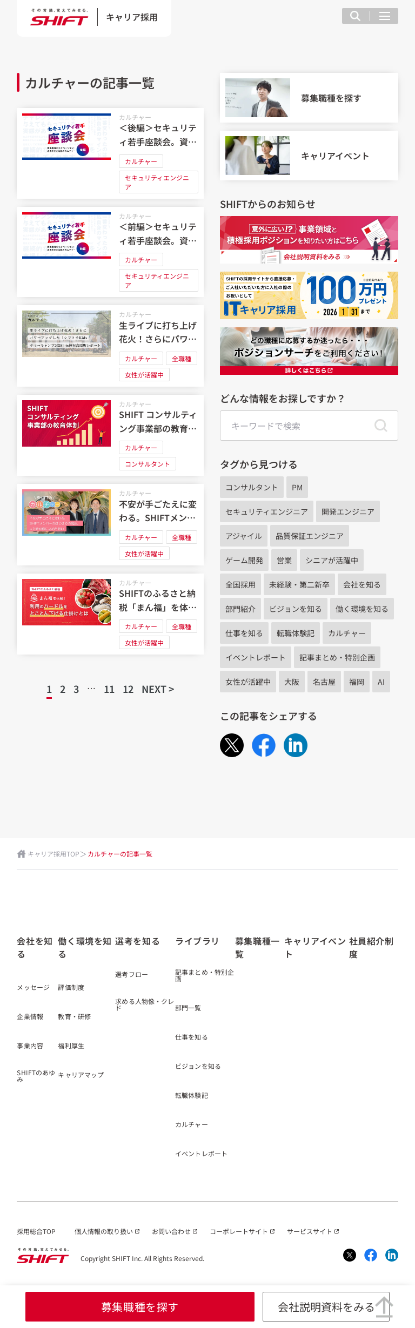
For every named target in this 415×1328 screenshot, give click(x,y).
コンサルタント (147, 463)
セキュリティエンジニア (157, 182)
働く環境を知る (362, 608)
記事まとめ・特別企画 (337, 657)
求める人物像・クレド (144, 1005)
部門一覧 (188, 1008)
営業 (284, 560)
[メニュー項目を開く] (384, 16)
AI (381, 681)
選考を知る (137, 940)
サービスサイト (309, 1231)
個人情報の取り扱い (104, 1231)
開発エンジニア (348, 511)
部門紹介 (240, 608)
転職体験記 (295, 633)
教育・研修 (74, 1017)
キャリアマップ (81, 1075)
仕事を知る (244, 633)
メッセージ (33, 988)
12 (128, 689)
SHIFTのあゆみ (36, 1076)
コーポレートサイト (239, 1231)
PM (297, 487)
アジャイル (243, 535)
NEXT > (158, 689)
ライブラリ (197, 940)
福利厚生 (71, 1046)
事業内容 (30, 1046)
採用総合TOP (36, 1231)
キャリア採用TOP (53, 853)
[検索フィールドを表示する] (355, 16)
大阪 (291, 681)
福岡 (356, 681)
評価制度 (71, 988)
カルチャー (135, 117)
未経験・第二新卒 (299, 584)
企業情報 (30, 1017)
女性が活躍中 (144, 374)
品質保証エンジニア (310, 535)
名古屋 (324, 681)
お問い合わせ (171, 1231)
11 (109, 689)
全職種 (181, 358)
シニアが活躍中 (331, 560)
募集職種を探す (140, 1306)
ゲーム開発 (244, 560)
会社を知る (362, 584)
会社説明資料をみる (326, 1306)
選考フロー (131, 975)
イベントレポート (255, 657)
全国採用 (240, 584)
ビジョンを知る (295, 608)
